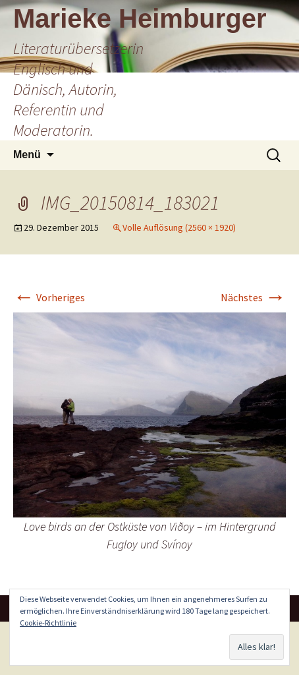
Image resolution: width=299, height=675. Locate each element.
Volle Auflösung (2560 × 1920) (179, 227)
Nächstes (253, 297)
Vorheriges (49, 297)
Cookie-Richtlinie (48, 623)
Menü (27, 154)
